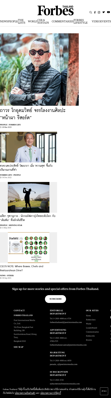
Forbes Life (15, 125)
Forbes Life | (6, 175)
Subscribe (56, 299)
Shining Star (15, 225)
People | (4, 125)
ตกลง (104, 391)
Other (10, 276)
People (17, 175)
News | (3, 276)
